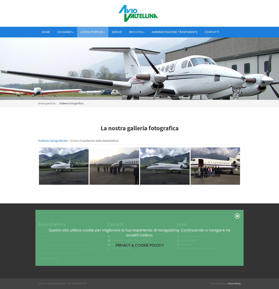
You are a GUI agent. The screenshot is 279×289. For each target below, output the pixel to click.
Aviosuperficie (93, 32)
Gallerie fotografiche (52, 141)
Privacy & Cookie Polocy (139, 245)
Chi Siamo (65, 32)
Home (46, 32)
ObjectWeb (234, 283)
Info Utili (136, 32)
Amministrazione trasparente (175, 32)
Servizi (117, 32)
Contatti (212, 32)
